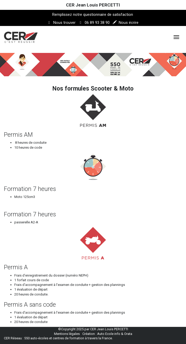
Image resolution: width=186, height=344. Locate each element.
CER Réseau (13, 338)
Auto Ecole (105, 334)
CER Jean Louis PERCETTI (93, 5)
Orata (128, 334)
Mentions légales (67, 334)
